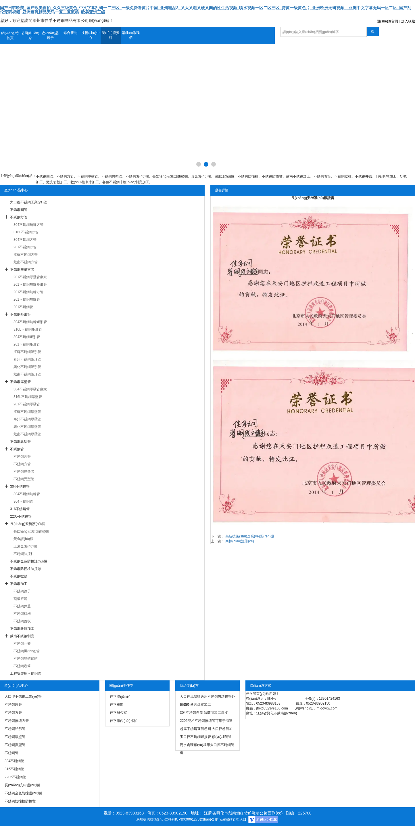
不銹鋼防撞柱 (24, 554)
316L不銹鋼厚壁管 (28, 397)
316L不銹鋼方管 (26, 232)
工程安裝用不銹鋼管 (25, 674)
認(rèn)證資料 (110, 35)
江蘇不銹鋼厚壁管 (27, 412)
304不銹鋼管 (20, 486)
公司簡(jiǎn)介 (30, 35)
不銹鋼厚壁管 (20, 382)
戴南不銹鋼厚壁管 (27, 434)
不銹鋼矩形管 (20, 314)
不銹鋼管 (17, 449)
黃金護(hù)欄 (23, 539)
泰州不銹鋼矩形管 (27, 359)
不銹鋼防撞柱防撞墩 (25, 569)
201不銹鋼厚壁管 (27, 404)
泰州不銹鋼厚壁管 (27, 419)
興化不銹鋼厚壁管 (27, 427)
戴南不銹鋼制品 (22, 636)
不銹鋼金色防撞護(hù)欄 (28, 561)
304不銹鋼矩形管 (27, 337)
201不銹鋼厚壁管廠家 (30, 277)
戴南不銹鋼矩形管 (27, 374)
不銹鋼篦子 (22, 591)
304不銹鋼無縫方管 (28, 225)
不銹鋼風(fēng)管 (27, 651)
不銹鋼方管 (18, 217)
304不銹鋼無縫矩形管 (30, 322)
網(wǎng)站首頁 (10, 35)
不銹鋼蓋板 (22, 621)
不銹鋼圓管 (18, 210)
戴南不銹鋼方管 (26, 262)
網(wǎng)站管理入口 (230, 819)
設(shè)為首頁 (387, 21)
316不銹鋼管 (20, 509)
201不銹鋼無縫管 (27, 299)
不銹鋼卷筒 (22, 666)
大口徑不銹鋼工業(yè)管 (28, 202)
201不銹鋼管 (23, 307)
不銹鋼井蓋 (22, 606)
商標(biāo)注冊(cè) (239, 541)
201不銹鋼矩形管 (27, 344)
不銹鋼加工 (18, 584)
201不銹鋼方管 (25, 247)
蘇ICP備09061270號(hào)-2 (193, 819)
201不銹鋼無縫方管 (28, 292)
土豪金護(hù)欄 (25, 546)
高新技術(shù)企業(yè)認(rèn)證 (249, 536)
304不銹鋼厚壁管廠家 (30, 389)
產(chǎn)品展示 (50, 35)
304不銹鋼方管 (25, 240)
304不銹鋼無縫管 (27, 494)
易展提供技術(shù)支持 (154, 819)
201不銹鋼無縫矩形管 (30, 285)
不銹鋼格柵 (22, 614)
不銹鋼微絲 (18, 576)
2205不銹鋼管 (21, 516)
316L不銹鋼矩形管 (28, 329)
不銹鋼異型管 (20, 442)
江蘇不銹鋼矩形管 (27, 352)
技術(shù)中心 (90, 35)
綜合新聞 (70, 33)
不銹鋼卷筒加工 (22, 629)
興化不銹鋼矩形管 (27, 367)
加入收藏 (408, 21)
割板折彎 (20, 599)
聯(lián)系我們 (131, 35)
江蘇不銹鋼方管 (26, 255)
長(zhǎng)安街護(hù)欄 (27, 524)
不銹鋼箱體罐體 (26, 659)
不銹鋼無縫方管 (22, 270)
